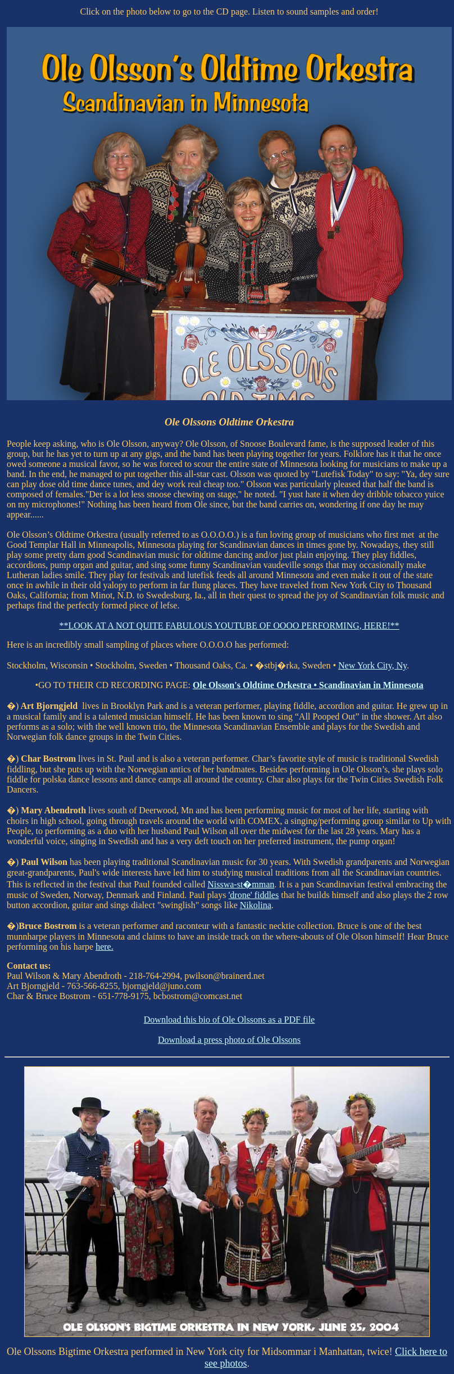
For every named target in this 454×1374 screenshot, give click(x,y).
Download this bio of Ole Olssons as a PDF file (229, 1019)
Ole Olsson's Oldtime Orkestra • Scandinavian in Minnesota (308, 685)
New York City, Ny (372, 665)
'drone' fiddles (253, 895)
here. (105, 946)
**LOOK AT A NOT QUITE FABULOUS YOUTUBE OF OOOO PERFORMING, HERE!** (229, 625)
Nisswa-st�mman (240, 884)
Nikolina (255, 905)
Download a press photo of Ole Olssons (229, 1040)
